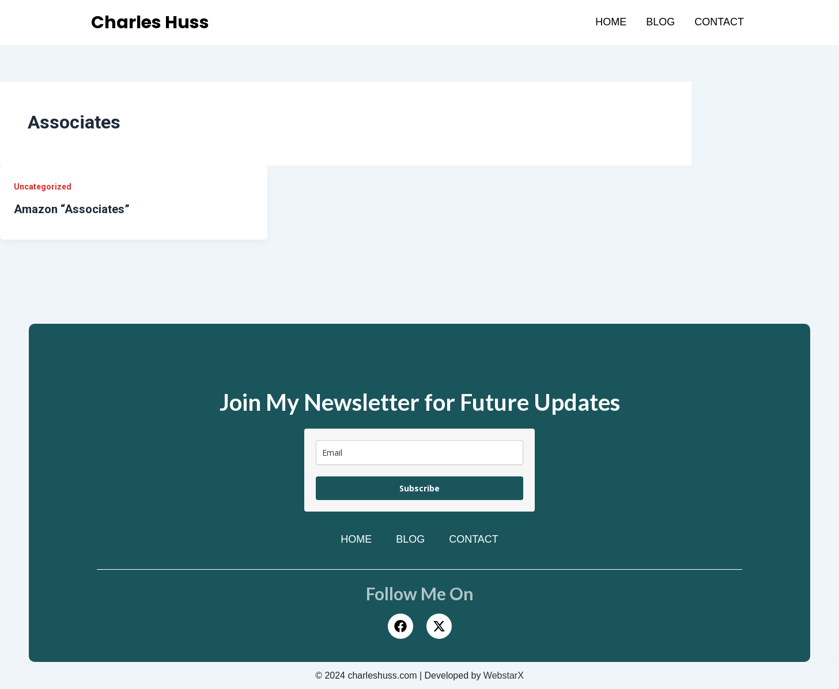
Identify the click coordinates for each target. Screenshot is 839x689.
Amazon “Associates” (72, 209)
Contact (719, 22)
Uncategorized (42, 186)
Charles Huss (150, 22)
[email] (419, 452)
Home (610, 22)
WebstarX (503, 675)
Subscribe (419, 488)
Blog (660, 22)
